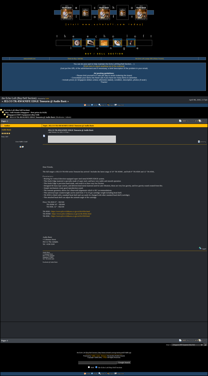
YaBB (47, 98)
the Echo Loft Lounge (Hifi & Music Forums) (149, 58)
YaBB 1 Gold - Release (98, 356)
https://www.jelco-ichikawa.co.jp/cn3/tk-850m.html (71, 214)
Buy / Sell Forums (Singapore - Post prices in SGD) (26, 112)
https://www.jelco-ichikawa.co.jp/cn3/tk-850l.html (70, 216)
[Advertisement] (65, 121)
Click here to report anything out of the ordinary (104, 66)
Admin (68, 117)
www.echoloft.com (30, 58)
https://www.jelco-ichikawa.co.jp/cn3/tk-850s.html (70, 211)
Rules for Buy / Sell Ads (75, 58)
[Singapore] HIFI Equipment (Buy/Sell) (23, 115)
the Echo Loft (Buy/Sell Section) (17, 110)
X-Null (105, 357)
